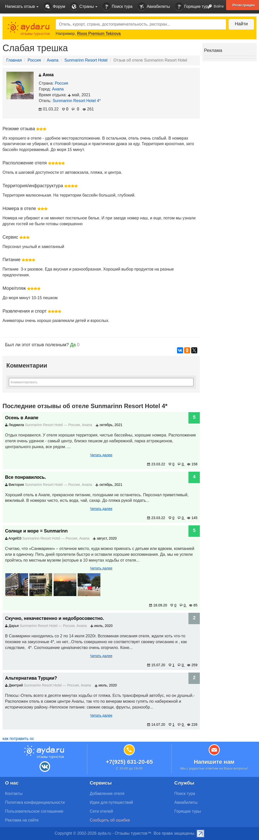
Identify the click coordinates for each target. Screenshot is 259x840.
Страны (83, 7)
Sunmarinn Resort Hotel (85, 60)
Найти (241, 23)
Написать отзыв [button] (21, 6)
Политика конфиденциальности (35, 802)
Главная (14, 60)
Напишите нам (214, 762)
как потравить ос (18, 738)
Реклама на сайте (22, 820)
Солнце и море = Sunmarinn (36, 530)
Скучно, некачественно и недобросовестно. (54, 618)
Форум (54, 7)
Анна (46, 74)
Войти (214, 7)
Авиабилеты (154, 7)
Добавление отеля (107, 793)
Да (73, 344)
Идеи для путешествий (111, 802)
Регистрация (243, 5)
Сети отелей (101, 811)
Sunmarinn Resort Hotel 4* (77, 101)
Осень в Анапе (21, 417)
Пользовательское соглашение (34, 811)
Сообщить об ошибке (110, 820)
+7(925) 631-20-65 (129, 762)
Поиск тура (117, 7)
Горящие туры (193, 7)
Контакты (14, 793)
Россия (34, 60)
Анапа (52, 60)
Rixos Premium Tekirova (99, 33)
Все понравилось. (25, 477)
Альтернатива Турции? (31, 678)
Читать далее (101, 455)
